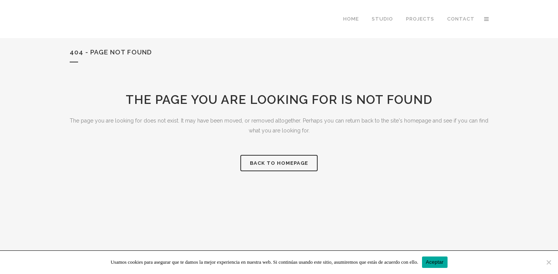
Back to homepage (279, 163)
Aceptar (435, 262)
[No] (548, 262)
